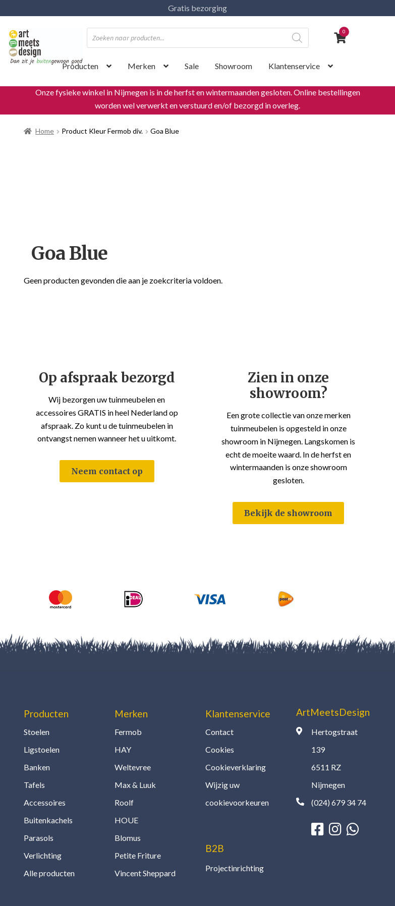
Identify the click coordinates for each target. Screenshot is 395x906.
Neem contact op (107, 471)
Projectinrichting (234, 868)
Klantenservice (294, 66)
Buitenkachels (48, 820)
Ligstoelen (42, 749)
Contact (219, 732)
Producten (80, 66)
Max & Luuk (135, 784)
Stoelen (36, 732)
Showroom (233, 66)
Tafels (34, 784)
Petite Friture (138, 855)
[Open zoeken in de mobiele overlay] (198, 38)
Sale (192, 66)
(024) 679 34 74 (338, 802)
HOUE (126, 820)
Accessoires (45, 802)
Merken (141, 66)
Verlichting (43, 855)
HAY (123, 749)
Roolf (124, 802)
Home (44, 131)
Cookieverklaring (235, 767)
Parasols (38, 837)
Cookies (219, 749)
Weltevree (133, 767)
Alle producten (49, 873)
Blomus (128, 837)
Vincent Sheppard (145, 873)
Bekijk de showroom (288, 513)
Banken (37, 767)
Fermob (128, 732)
